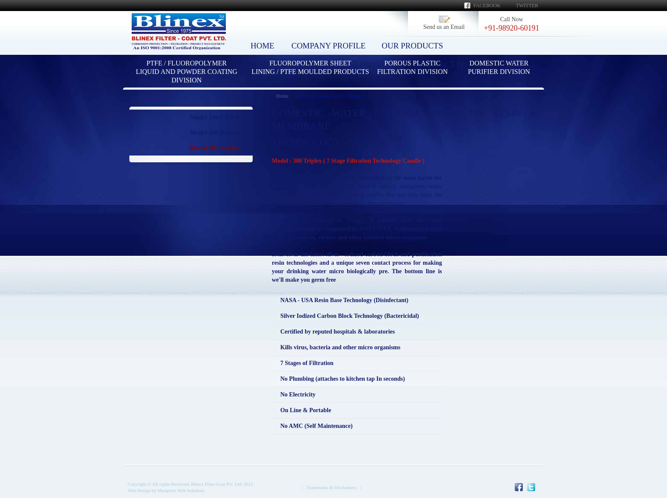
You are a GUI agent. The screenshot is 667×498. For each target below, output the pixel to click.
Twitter (527, 5)
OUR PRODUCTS (412, 45)
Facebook (487, 5)
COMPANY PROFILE (328, 45)
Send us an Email (444, 27)
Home (282, 96)
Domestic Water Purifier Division (331, 96)
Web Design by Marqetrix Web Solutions (166, 490)
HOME (262, 45)
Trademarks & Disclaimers (331, 487)
